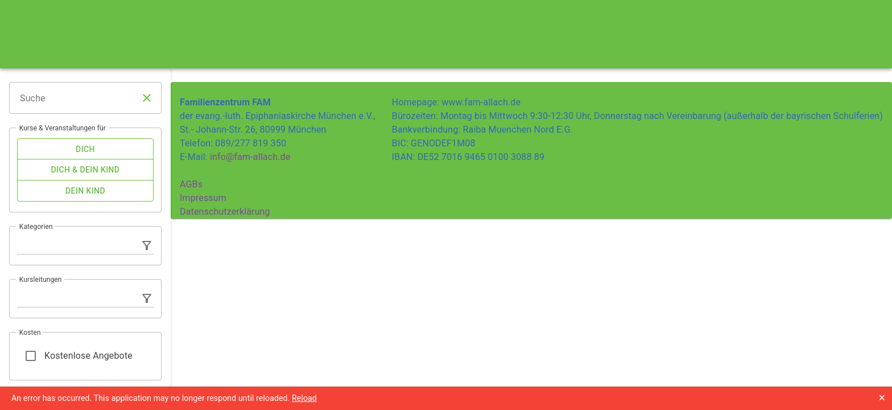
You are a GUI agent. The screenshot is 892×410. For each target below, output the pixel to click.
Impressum (203, 197)
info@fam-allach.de (250, 156)
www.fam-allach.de (481, 102)
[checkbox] (85, 149)
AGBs (191, 184)
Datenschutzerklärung (225, 211)
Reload (304, 398)
